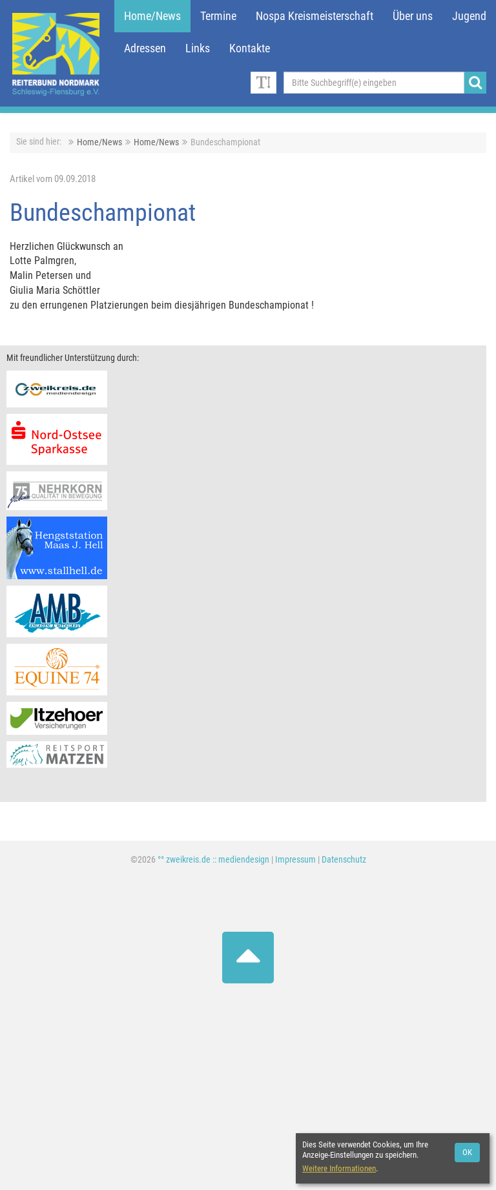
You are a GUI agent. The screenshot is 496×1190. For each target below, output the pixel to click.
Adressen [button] (145, 48)
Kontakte (249, 48)
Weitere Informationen (339, 1168)
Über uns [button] (413, 16)
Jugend (469, 16)
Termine (218, 16)
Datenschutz (344, 859)
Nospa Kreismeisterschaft (314, 16)
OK (467, 1152)
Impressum (295, 859)
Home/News (152, 16)
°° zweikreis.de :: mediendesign (213, 859)
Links (197, 48)
